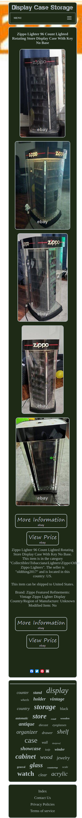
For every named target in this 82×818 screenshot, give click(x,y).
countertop (52, 767)
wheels (25, 700)
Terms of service (42, 811)
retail (53, 719)
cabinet (25, 756)
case (30, 740)
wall (45, 742)
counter (23, 692)
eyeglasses (59, 725)
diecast (43, 725)
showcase (30, 748)
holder (39, 699)
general (21, 767)
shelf (63, 731)
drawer (47, 733)
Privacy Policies (42, 804)
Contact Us (42, 798)
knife (47, 749)
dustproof (56, 743)
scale (65, 767)
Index (42, 791)
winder (60, 749)
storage (45, 707)
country (23, 708)
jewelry (63, 757)
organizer (26, 732)
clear (42, 774)
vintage (57, 699)
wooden (65, 718)
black (64, 709)
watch (25, 773)
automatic (22, 718)
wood (46, 757)
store (40, 716)
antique (27, 724)
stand (37, 692)
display (57, 690)
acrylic (59, 774)
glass (36, 765)
